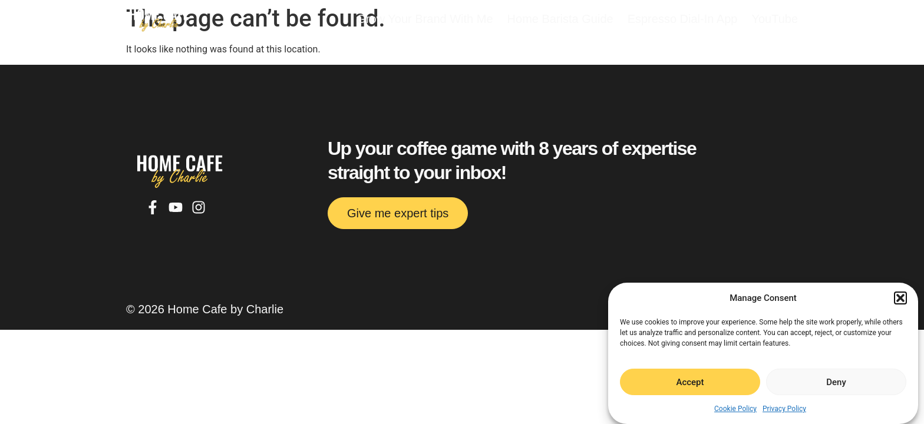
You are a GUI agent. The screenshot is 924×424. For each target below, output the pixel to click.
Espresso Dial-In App (683, 18)
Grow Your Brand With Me (425, 18)
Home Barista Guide (560, 18)
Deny (836, 382)
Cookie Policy (735, 409)
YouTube (774, 18)
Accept (690, 382)
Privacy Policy (784, 409)
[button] (900, 298)
